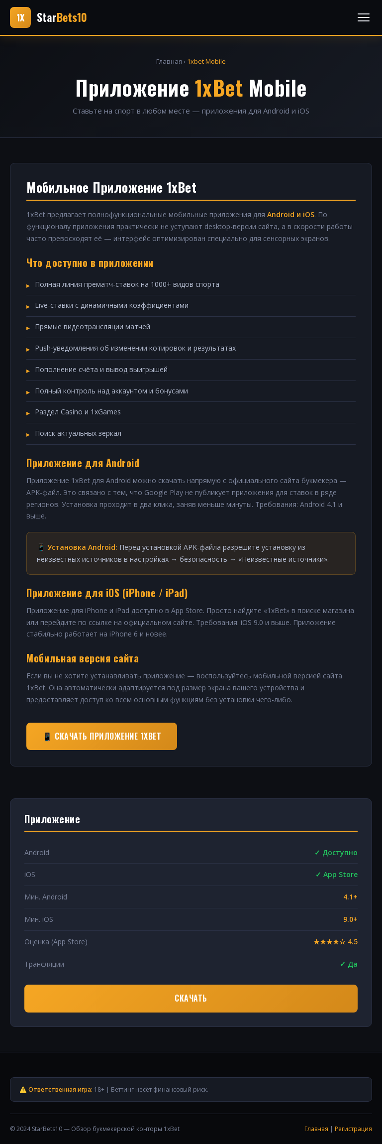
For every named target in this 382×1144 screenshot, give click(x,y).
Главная (169, 61)
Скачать (191, 998)
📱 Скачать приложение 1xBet (101, 736)
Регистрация (353, 1129)
